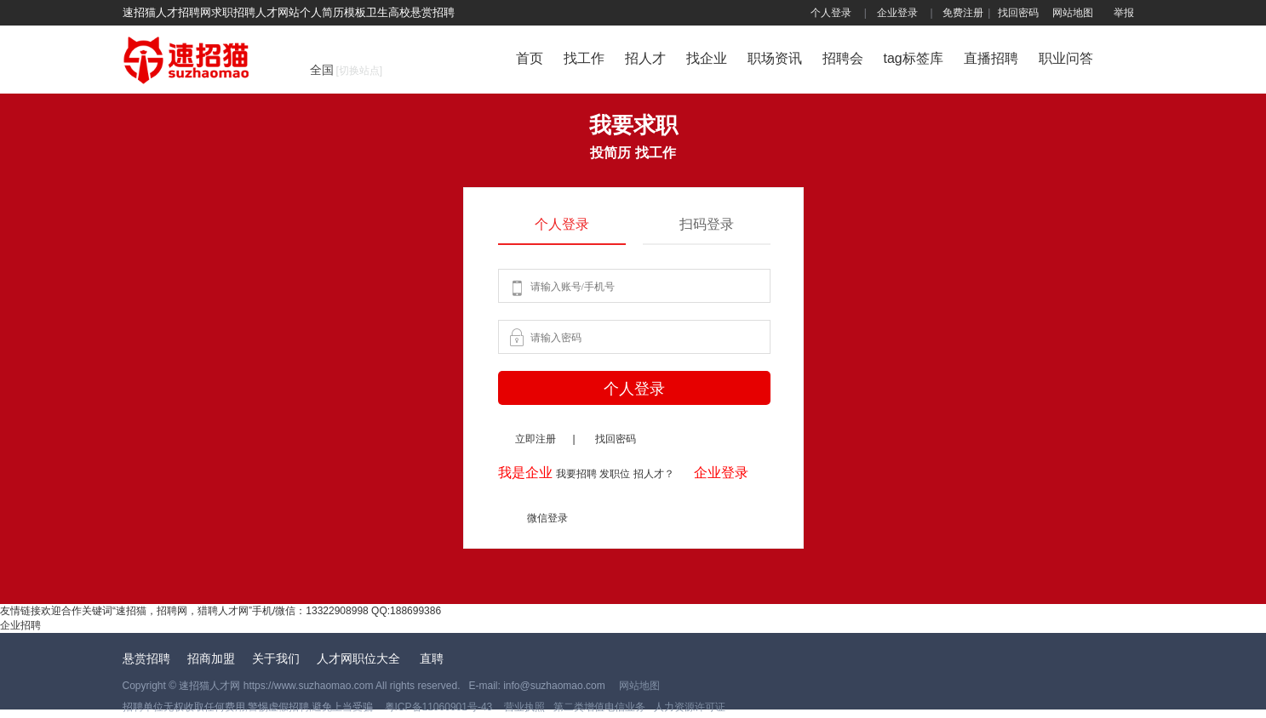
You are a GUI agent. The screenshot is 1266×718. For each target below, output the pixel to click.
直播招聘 (991, 58)
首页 (529, 58)
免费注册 (962, 13)
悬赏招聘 (146, 658)
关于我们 (276, 658)
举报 (1124, 13)
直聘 (432, 658)
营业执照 (522, 707)
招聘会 (842, 58)
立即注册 (535, 439)
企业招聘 (20, 625)
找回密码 (1018, 13)
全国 (346, 70)
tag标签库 (913, 58)
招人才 (645, 58)
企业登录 (897, 13)
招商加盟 (211, 658)
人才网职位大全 (360, 658)
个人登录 (831, 13)
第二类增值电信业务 (599, 707)
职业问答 (1066, 58)
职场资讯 (775, 58)
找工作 (584, 58)
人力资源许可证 (689, 707)
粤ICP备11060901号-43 (440, 707)
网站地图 (1072, 13)
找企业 (706, 58)
